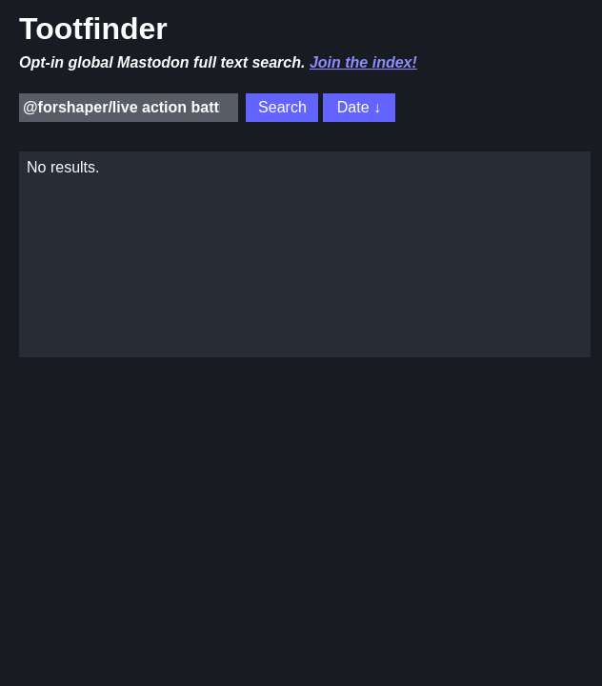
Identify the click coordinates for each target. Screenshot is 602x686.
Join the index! (363, 62)
